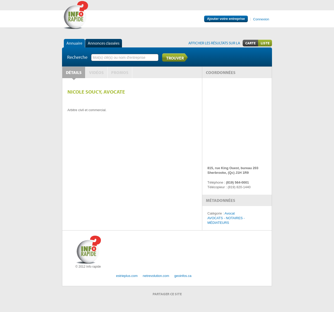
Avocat (230, 213)
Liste (265, 43)
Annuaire (74, 43)
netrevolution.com (156, 276)
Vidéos (96, 72)
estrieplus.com (127, 276)
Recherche (77, 57)
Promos (119, 72)
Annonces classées (103, 43)
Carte (250, 43)
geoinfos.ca (182, 276)
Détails (74, 72)
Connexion (261, 19)
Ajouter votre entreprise (226, 19)
